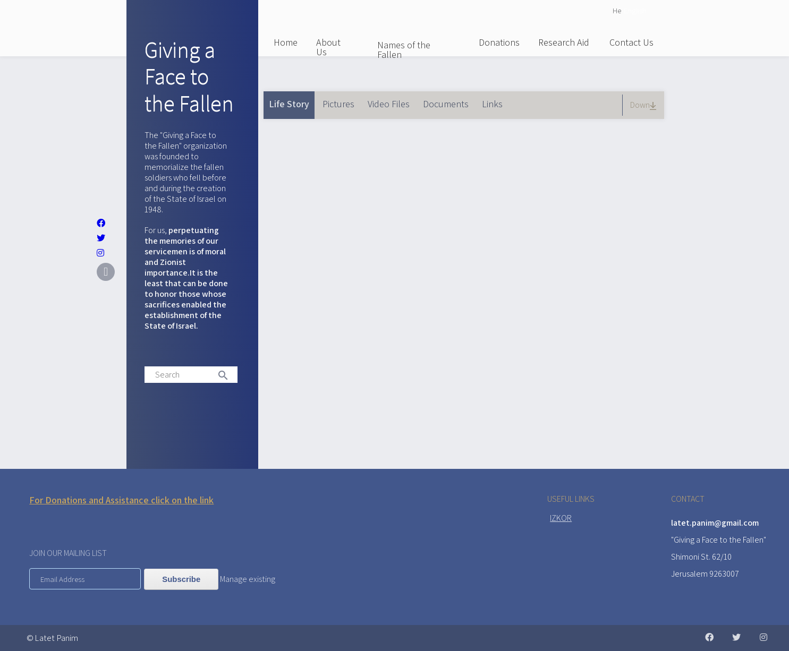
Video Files (389, 104)
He (617, 10)
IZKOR (561, 518)
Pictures (338, 104)
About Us (328, 47)
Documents (446, 104)
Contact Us (631, 42)
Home (286, 42)
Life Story (292, 100)
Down (644, 104)
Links (492, 104)
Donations (499, 42)
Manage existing (247, 579)
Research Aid (563, 42)
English (635, 10)
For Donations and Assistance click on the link (121, 500)
